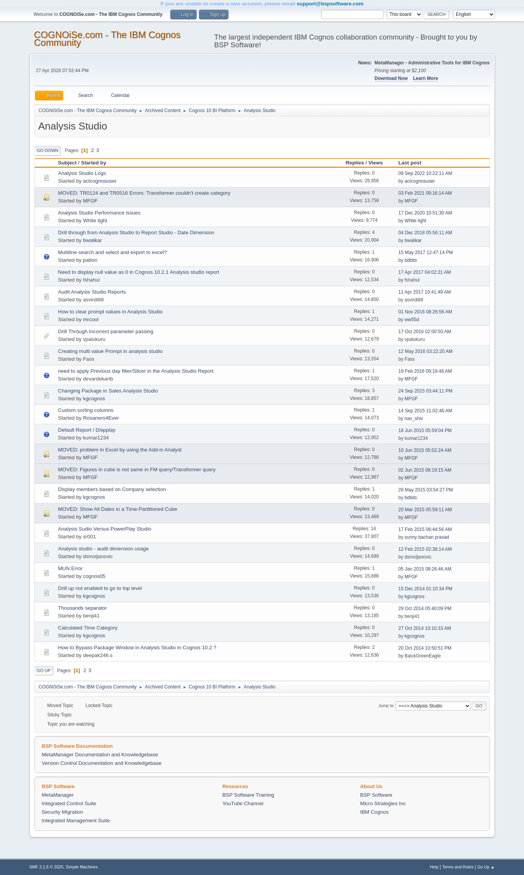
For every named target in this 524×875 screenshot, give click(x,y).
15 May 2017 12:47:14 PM (425, 252)
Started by (93, 163)
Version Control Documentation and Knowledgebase (102, 763)
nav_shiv (414, 418)
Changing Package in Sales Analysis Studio (108, 391)
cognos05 (94, 576)
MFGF (90, 201)
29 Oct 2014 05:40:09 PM (424, 608)
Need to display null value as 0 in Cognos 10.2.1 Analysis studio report (139, 272)
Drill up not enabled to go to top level (100, 588)
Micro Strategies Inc (383, 803)
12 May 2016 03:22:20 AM (425, 351)
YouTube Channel (242, 803)
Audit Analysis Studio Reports (92, 292)
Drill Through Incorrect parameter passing (106, 331)
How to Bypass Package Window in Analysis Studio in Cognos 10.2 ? (137, 647)
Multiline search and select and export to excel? (112, 252)
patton (90, 260)
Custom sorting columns (86, 410)
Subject (67, 163)
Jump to (386, 705)
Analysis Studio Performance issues (99, 213)
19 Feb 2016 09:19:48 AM (425, 371)
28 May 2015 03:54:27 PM (425, 490)
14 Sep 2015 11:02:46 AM (425, 410)
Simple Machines (82, 867)
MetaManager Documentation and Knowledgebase (100, 754)
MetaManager (58, 795)
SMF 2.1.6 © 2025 (46, 867)
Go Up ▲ (486, 867)
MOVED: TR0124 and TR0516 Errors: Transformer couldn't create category (144, 193)
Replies (355, 163)
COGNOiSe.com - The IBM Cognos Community (107, 38)
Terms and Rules (458, 867)
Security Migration (62, 812)
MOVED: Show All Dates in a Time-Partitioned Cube (117, 509)
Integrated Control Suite (69, 803)
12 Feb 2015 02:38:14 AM (425, 549)
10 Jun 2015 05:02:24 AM (424, 450)
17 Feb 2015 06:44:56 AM (425, 529)
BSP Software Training (248, 795)
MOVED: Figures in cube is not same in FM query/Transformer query (137, 469)
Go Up (44, 670)
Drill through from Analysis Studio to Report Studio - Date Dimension (136, 232)
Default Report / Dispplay (87, 430)
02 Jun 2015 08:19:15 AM (424, 470)
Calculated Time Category (88, 628)
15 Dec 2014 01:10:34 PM (425, 588)
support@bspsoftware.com (330, 4)
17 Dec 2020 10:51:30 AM (425, 213)
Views (375, 163)
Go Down (48, 150)
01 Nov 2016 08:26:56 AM (425, 312)
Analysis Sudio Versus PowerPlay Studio (105, 529)
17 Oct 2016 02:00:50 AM (424, 331)
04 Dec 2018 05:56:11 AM (425, 232)
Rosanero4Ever (101, 418)
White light (95, 220)
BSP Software (376, 795)
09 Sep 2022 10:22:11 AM (425, 173)
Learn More (425, 78)
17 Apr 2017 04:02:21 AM (424, 272)
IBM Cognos (374, 812)
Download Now (391, 78)
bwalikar (92, 240)
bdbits (411, 260)
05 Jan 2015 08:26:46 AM (424, 569)
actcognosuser (100, 181)
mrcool (91, 319)
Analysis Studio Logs (82, 173)
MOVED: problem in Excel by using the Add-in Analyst (120, 450)
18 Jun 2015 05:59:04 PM (424, 430)
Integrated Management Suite (76, 820)
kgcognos (94, 398)
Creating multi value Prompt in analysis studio (110, 351)
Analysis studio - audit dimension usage (103, 549)
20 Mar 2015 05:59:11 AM (425, 509)
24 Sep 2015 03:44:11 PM (425, 391)
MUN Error (70, 568)
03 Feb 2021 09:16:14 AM (425, 193)
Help (434, 867)
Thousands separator (82, 608)
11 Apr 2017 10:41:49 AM (424, 292)
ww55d (412, 319)
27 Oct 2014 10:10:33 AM (424, 628)
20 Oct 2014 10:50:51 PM (424, 648)
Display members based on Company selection (112, 489)
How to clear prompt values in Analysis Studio (110, 312)
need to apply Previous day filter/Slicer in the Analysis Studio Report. (136, 371)
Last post (413, 163)
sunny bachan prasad (427, 537)
